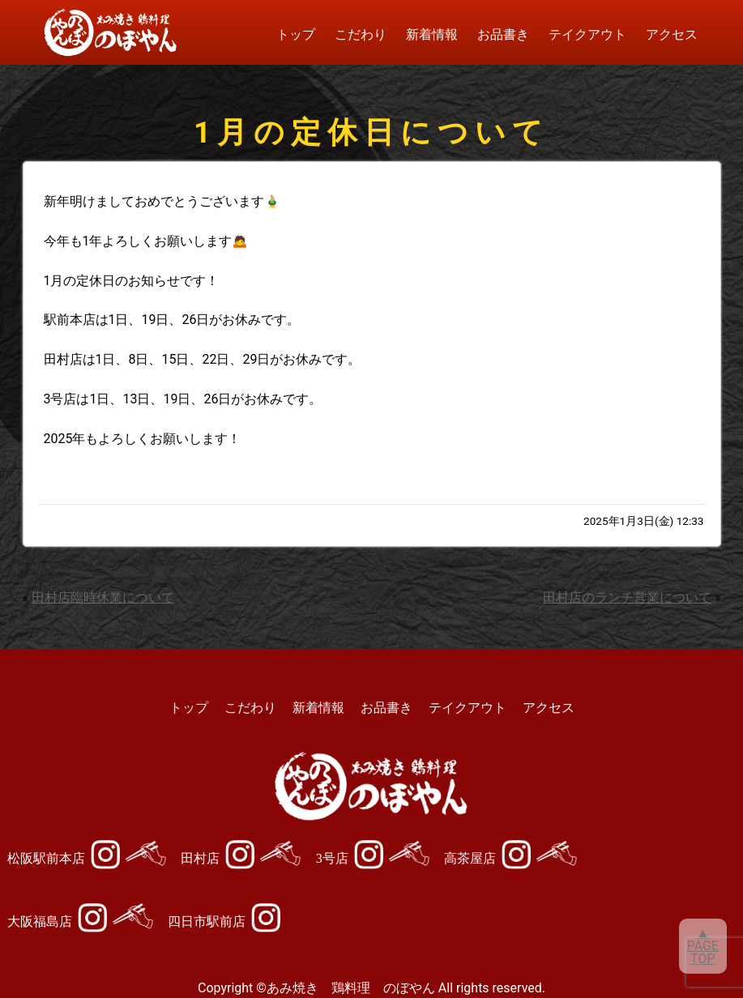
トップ (295, 34)
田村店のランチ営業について (627, 597)
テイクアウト (587, 34)
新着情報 (432, 34)
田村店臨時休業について (103, 597)
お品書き (503, 34)
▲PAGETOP (703, 945)
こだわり (360, 34)
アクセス (672, 34)
